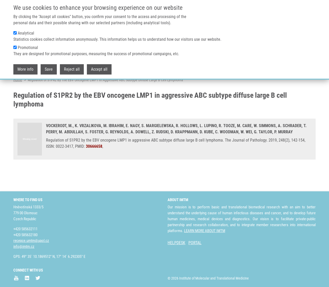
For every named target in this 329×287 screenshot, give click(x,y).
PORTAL (195, 242)
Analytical (26, 33)
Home (17, 99)
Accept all (99, 69)
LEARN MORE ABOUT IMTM (204, 230)
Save (49, 69)
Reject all (72, 69)
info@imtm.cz (23, 246)
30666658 (94, 165)
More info (25, 69)
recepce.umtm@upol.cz (31, 240)
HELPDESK (176, 242)
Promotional (28, 47)
